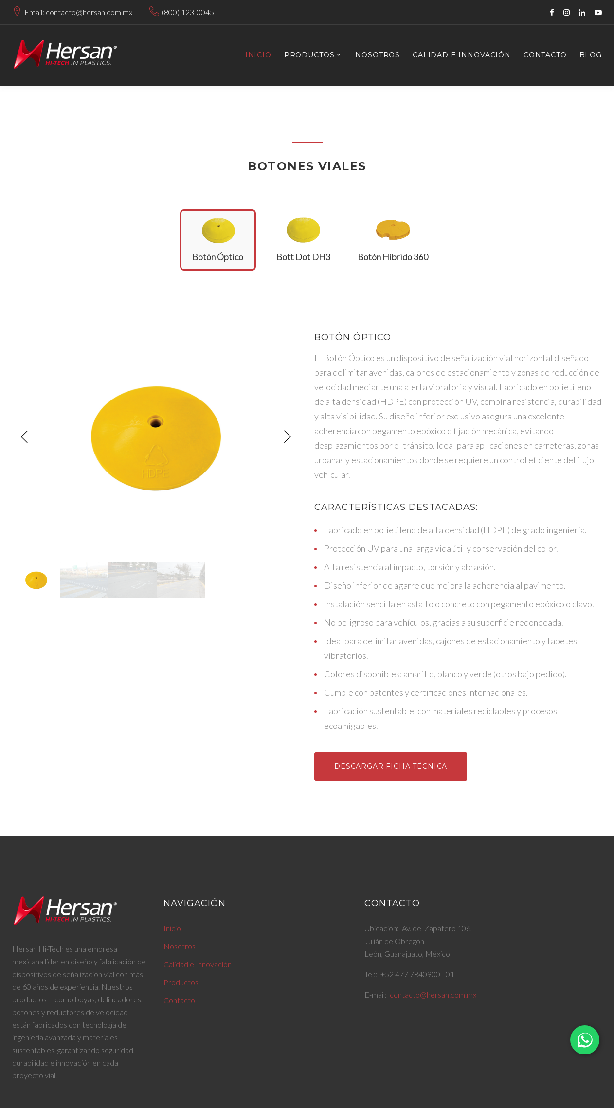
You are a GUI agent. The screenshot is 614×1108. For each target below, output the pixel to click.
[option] (156, 437)
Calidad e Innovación (462, 55)
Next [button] (287, 437)
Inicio (258, 55)
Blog (590, 55)
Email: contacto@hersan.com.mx (78, 12)
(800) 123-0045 (188, 12)
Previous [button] (24, 437)
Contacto (545, 55)
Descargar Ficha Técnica (390, 766)
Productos (309, 55)
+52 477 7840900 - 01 (417, 974)
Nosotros (377, 55)
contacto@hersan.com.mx (433, 994)
